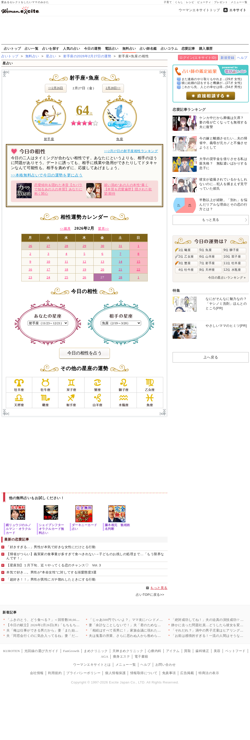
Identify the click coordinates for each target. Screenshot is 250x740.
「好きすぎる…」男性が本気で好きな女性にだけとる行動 (51, 547)
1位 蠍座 (184, 250)
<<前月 (65, 228)
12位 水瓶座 (232, 270)
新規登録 (227, 58)
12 (84, 261)
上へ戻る (210, 357)
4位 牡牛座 (186, 270)
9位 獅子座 (231, 250)
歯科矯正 (202, 651)
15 (138, 261)
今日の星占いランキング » (227, 277)
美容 (217, 651)
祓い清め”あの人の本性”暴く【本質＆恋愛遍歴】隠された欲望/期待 (119, 190)
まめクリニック (96, 651)
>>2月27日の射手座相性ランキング (131, 151)
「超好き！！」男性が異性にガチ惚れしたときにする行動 (51, 579)
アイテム (173, 651)
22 (138, 269)
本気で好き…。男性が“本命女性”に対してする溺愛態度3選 (51, 572)
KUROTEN (11, 651)
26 (30, 246)
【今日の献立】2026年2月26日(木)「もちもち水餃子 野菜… (52, 625)
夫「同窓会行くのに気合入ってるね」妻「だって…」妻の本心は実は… (61, 636)
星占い (51, 56)
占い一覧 (31, 48)
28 (66, 246)
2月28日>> (113, 88)
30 (102, 246)
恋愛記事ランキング (189, 109)
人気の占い (71, 48)
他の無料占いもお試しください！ (36, 498)
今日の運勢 (92, 48)
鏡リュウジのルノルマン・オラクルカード (18, 528)
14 (120, 261)
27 (48, 246)
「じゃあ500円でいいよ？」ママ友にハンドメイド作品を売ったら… (141, 620)
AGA (104, 656)
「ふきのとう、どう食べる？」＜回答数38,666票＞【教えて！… (55, 620)
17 (48, 269)
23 (30, 277)
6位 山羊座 (207, 256)
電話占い (112, 48)
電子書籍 (141, 656)
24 (48, 277)
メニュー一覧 (239, 2)
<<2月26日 (55, 88)
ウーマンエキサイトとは (92, 664)
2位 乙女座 (186, 256)
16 (30, 269)
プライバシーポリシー (83, 673)
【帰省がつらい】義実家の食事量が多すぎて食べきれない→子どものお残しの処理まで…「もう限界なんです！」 (85, 556)
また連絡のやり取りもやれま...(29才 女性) (211, 79)
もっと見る (159, 588)
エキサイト (237, 10)
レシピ (190, 2)
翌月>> (103, 228)
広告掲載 (187, 673)
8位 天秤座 (207, 270)
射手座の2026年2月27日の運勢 (87, 56)
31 (120, 246)
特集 (176, 290)
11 (66, 261)
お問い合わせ (165, 664)
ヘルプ (242, 58)
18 (66, 269)
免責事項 (169, 673)
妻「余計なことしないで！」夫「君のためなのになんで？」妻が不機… (144, 625)
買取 (187, 651)
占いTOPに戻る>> (150, 595)
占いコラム (169, 48)
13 (102, 261)
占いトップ (12, 48)
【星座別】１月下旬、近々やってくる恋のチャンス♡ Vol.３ (54, 565)
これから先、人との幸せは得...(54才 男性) (211, 87)
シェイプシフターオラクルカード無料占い (51, 528)
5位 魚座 (205, 250)
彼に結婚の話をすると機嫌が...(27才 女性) (211, 83)
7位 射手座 (207, 263)
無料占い (129, 48)
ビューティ (204, 2)
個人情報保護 (115, 673)
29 (84, 246)
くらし (179, 2)
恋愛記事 (188, 48)
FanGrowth (71, 651)
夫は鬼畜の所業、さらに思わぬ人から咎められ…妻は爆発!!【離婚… (141, 636)
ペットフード (235, 651)
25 (66, 277)
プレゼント (221, 2)
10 (48, 261)
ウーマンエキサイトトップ (199, 10)
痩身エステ (121, 656)
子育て (168, 2)
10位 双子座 (232, 256)
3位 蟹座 (184, 263)
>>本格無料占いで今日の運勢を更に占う (47, 175)
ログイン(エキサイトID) (197, 58)
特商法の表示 (208, 673)
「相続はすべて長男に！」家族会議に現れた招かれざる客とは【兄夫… (144, 630)
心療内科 (154, 651)
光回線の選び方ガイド (41, 651)
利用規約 (55, 673)
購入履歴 (206, 48)
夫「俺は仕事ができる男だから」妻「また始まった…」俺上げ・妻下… (61, 630)
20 (102, 269)
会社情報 (37, 673)
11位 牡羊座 (232, 263)
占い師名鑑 (148, 48)
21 (120, 269)
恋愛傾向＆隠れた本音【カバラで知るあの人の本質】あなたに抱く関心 (49, 190)
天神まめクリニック (127, 651)
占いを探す (50, 48)
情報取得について (144, 673)
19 (84, 269)
